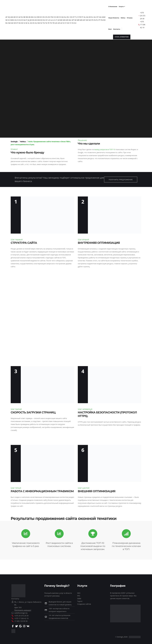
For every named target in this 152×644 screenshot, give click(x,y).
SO (38, 22)
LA (58, 19)
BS (32, 16)
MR (84, 19)
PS (99, 19)
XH (75, 22)
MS (73, 19)
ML (76, 19)
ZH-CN (46, 16)
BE (27, 16)
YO (80, 22)
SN (27, 22)
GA (30, 19)
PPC (78, 595)
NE (93, 19)
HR (59, 16)
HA (102, 16)
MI (82, 19)
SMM (79, 598)
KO (47, 19)
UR (66, 22)
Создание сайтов (84, 603)
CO (56, 16)
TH (58, 22)
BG (34, 16)
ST (24, 22)
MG (70, 19)
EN (70, 16)
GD (19, 22)
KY (53, 19)
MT (79, 19)
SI (31, 22)
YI (77, 22)
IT (33, 19)
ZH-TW (52, 16)
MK (67, 19)
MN (87, 19)
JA (35, 19)
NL (67, 16)
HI (15, 19)
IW (13, 19)
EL (94, 16)
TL (78, 16)
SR (22, 22)
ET (76, 16)
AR (16, 16)
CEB (39, 16)
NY (43, 16)
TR (61, 22)
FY (84, 16)
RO (11, 22)
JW (37, 19)
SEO (78, 592)
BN (29, 16)
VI (70, 22)
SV (48, 22)
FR (82, 16)
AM (13, 16)
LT (62, 19)
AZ (21, 16)
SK (33, 22)
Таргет (80, 600)
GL (87, 16)
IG (26, 19)
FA (101, 19)
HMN (18, 19)
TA (53, 22)
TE (56, 22)
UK (63, 22)
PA (8, 22)
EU (24, 16)
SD (29, 22)
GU (96, 16)
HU (22, 19)
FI (80, 16)
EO (73, 16)
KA (89, 16)
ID (28, 19)
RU (14, 22)
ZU (82, 22)
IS (24, 19)
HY (19, 16)
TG (51, 22)
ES (41, 22)
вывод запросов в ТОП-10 (104, 149)
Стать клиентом (120, 36)
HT (99, 16)
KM (45, 19)
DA (64, 16)
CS (62, 16)
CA (37, 16)
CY (73, 22)
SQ (11, 16)
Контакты (15, 598)
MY (90, 19)
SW (46, 22)
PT (106, 19)
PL (103, 19)
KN (39, 19)
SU (43, 22)
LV (60, 19)
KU (50, 19)
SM (16, 22)
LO (55, 19)
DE (92, 16)
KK (42, 19)
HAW (9, 19)
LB (65, 19)
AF (8, 16)
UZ (68, 22)
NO (96, 19)
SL (36, 22)
